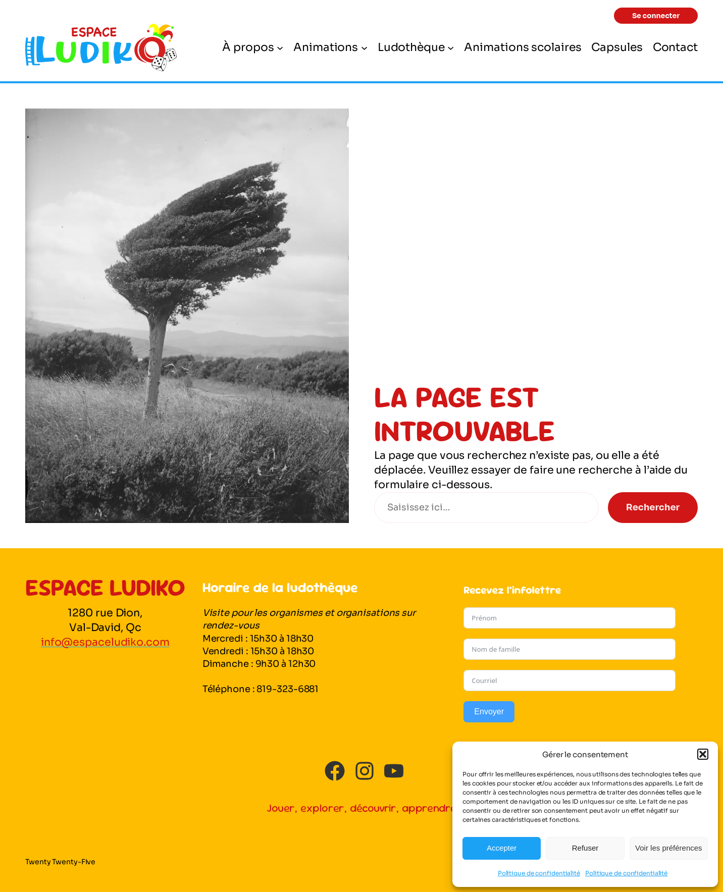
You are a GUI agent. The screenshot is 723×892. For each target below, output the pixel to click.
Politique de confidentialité (539, 873)
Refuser (585, 848)
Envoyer (489, 711)
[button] (703, 754)
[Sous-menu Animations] (364, 47)
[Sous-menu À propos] (280, 47)
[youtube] (393, 770)
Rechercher (653, 507)
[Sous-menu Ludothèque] (450, 47)
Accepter (502, 848)
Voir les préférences (668, 848)
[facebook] (334, 770)
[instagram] (364, 770)
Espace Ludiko (105, 587)
